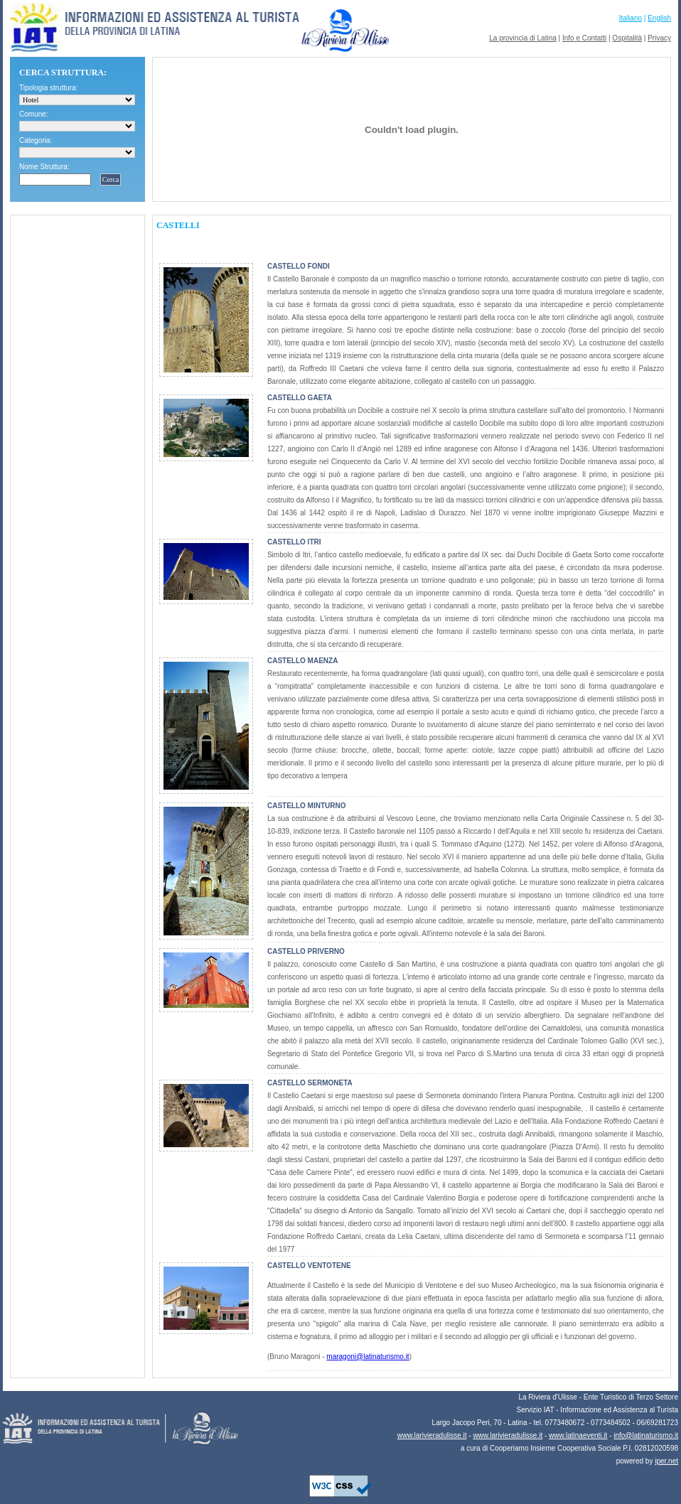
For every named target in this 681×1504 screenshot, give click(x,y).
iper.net (666, 1461)
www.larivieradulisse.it (432, 1435)
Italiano (630, 18)
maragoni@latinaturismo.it (367, 1356)
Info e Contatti (584, 38)
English (659, 18)
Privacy (659, 38)
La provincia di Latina (523, 38)
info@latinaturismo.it (645, 1435)
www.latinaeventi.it (578, 1435)
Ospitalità (627, 38)
